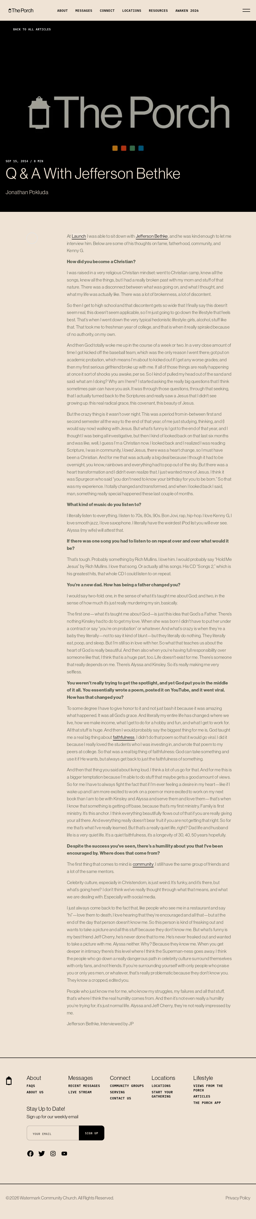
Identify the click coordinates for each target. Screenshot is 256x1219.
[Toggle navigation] (246, 10)
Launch (79, 236)
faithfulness (124, 737)
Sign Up (91, 1133)
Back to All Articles (28, 29)
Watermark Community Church (48, 1198)
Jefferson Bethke (152, 236)
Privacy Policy (238, 1198)
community (143, 864)
